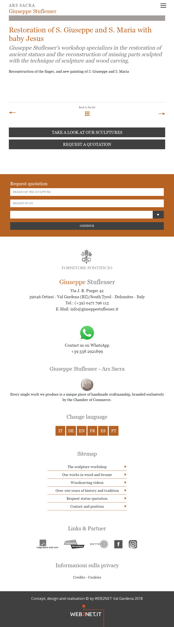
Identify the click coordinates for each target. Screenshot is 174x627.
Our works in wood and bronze (87, 475)
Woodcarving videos (87, 482)
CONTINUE (87, 226)
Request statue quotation (87, 498)
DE (71, 430)
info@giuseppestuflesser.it (94, 309)
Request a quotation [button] (87, 144)
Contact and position (87, 506)
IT (60, 430)
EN (82, 430)
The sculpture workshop (87, 467)
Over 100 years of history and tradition (87, 490)
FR (92, 430)
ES (103, 430)
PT (113, 430)
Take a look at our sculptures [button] (87, 132)
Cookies (94, 577)
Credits (79, 577)
